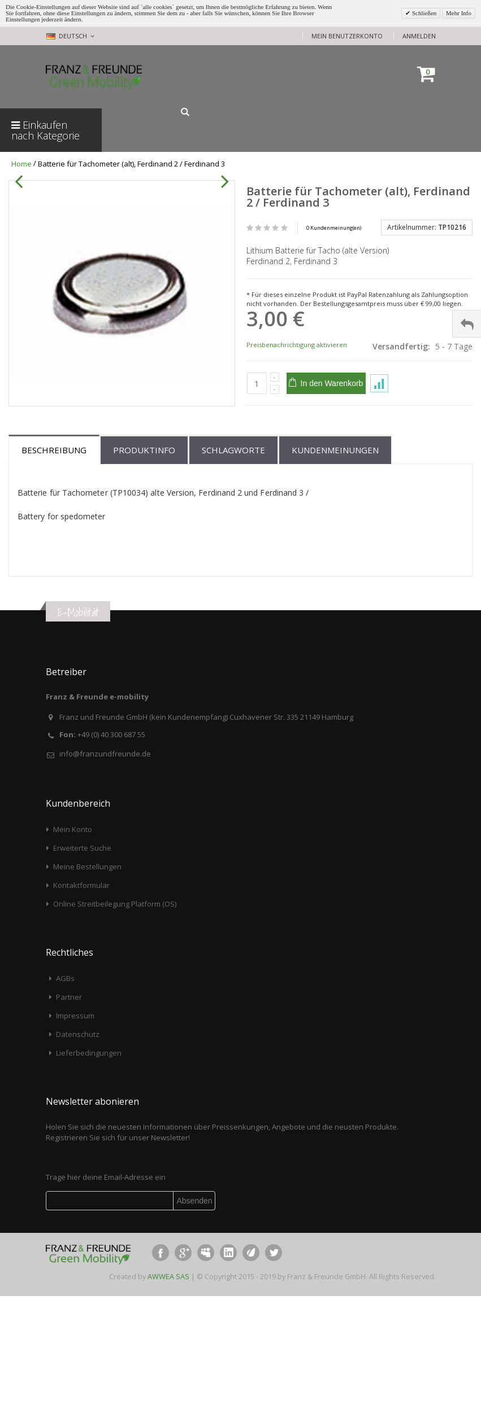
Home (21, 164)
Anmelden (419, 36)
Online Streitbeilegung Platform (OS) (114, 1017)
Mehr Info (458, 13)
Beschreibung (53, 563)
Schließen (423, 13)
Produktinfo (144, 563)
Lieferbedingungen (89, 1166)
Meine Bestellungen (87, 979)
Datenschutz (77, 1148)
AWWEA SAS (168, 1389)
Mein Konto (72, 942)
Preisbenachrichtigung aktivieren (296, 344)
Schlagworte (233, 563)
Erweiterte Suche (82, 961)
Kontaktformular (81, 998)
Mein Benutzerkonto (347, 36)
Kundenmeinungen (335, 563)
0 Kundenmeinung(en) (333, 227)
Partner (69, 1110)
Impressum (75, 1129)
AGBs (65, 1092)
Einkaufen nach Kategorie (45, 130)
